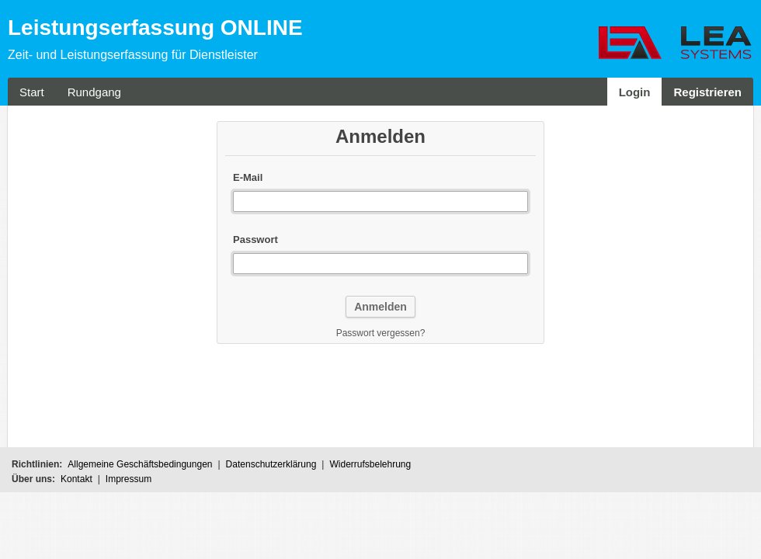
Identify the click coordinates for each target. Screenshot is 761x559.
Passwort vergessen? (381, 333)
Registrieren (707, 92)
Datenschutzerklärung (271, 464)
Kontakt (76, 479)
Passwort (255, 239)
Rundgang (94, 92)
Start (31, 92)
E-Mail (247, 177)
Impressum (128, 479)
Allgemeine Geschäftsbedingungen (140, 464)
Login (635, 92)
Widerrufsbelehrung (370, 464)
